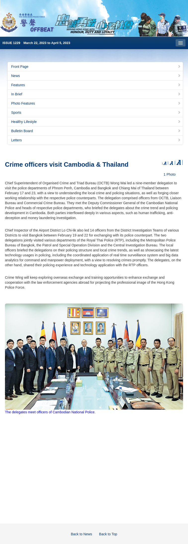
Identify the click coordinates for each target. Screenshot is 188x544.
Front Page (96, 67)
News (96, 76)
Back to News (81, 534)
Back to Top (108, 534)
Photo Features (96, 103)
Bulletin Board (96, 131)
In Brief (96, 94)
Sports (96, 113)
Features (96, 85)
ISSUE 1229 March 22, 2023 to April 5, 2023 (36, 43)
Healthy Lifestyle (96, 122)
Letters (96, 140)
